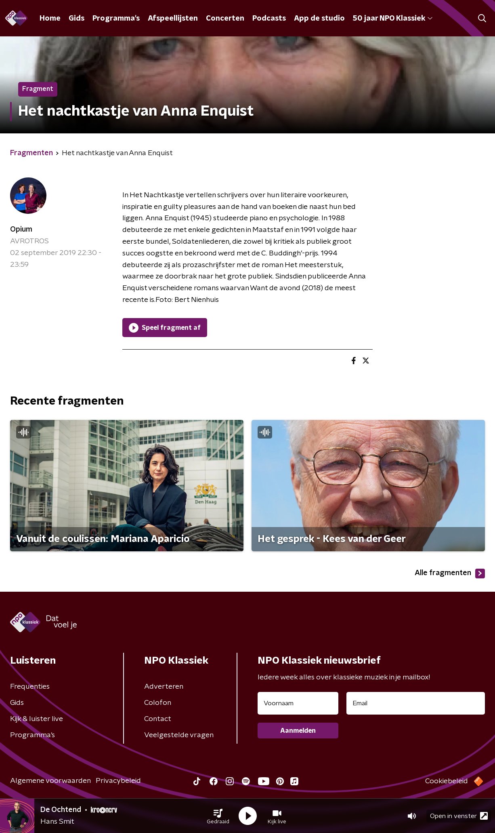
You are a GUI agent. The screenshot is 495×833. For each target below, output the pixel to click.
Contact (157, 719)
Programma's (116, 18)
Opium (21, 229)
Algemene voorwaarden (50, 780)
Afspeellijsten (173, 18)
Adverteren (163, 686)
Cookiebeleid (446, 781)
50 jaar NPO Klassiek (392, 18)
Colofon (157, 702)
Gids (76, 18)
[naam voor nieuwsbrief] (298, 703)
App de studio (319, 18)
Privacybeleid (118, 780)
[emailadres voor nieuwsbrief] (415, 703)
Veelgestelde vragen (179, 735)
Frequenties (30, 686)
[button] (218, 816)
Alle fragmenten (450, 573)
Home (50, 18)
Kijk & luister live (36, 719)
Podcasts (269, 18)
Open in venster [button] (459, 816)
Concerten (225, 18)
